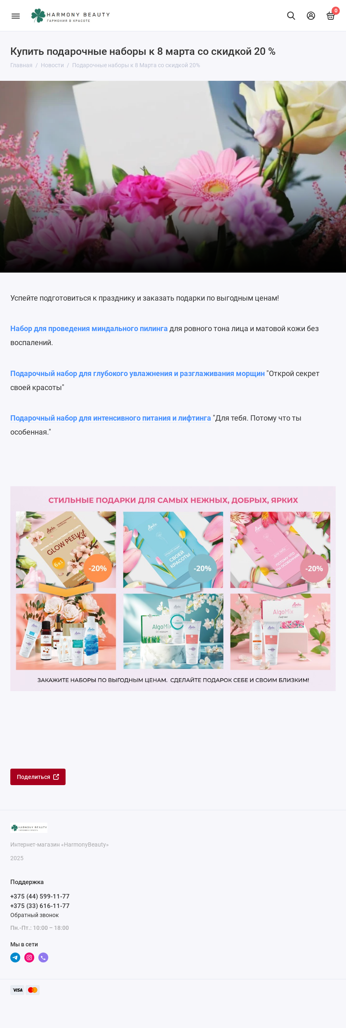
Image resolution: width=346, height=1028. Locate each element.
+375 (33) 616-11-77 (40, 906)
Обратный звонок (34, 915)
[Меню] (15, 15)
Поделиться (38, 777)
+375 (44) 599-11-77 (40, 896)
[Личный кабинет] (311, 16)
